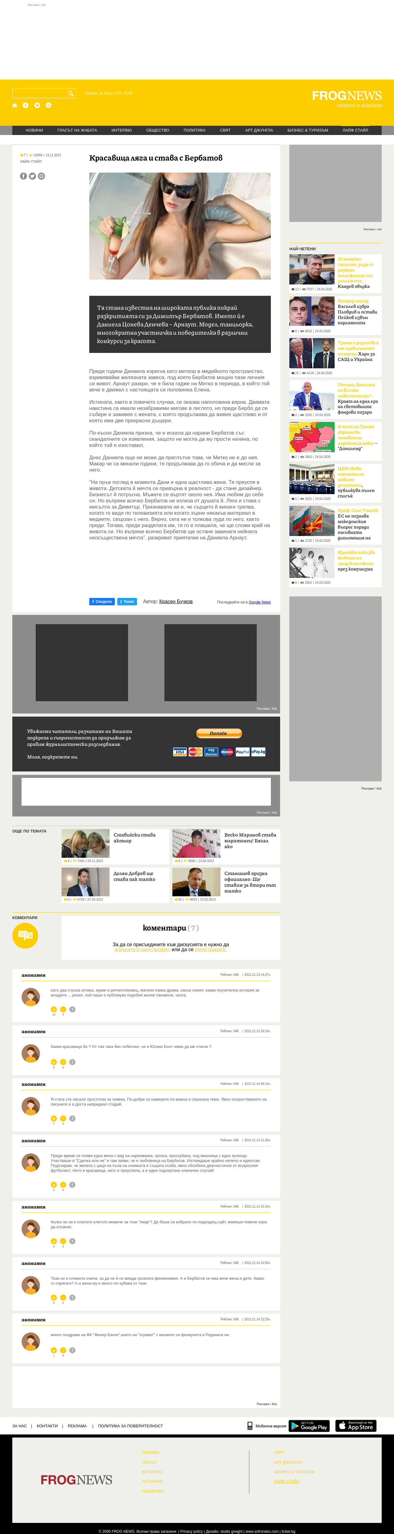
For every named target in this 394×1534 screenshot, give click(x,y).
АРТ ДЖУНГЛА (259, 130)
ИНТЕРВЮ (121, 130)
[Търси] (72, 93)
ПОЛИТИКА (195, 130)
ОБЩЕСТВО (157, 130)
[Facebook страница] (26, 105)
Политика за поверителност (130, 1426)
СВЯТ (225, 130)
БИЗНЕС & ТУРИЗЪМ (307, 130)
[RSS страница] (49, 105)
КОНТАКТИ (47, 1426)
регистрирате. (211, 949)
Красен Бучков (176, 601)
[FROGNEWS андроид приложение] (309, 1426)
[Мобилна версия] (267, 1426)
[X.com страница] (37, 105)
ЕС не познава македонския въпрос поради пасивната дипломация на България (358, 526)
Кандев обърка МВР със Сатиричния (355, 274)
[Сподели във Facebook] (23, 176)
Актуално (152, 1481)
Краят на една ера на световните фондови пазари (358, 398)
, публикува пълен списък (356, 482)
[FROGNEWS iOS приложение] (356, 1426)
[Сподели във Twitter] (32, 176)
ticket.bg (289, 1531)
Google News (260, 602)
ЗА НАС (19, 1426)
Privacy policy (191, 1531)
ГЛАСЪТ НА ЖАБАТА (77, 130)
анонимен (34, 974)
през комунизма (356, 561)
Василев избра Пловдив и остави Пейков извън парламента (357, 312)
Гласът (149, 1462)
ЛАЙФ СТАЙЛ (355, 130)
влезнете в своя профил (142, 949)
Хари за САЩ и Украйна (358, 351)
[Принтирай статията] (41, 176)
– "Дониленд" (357, 438)
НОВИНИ (34, 130)
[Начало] (15, 105)
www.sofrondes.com (262, 1531)
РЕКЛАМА (77, 1426)
